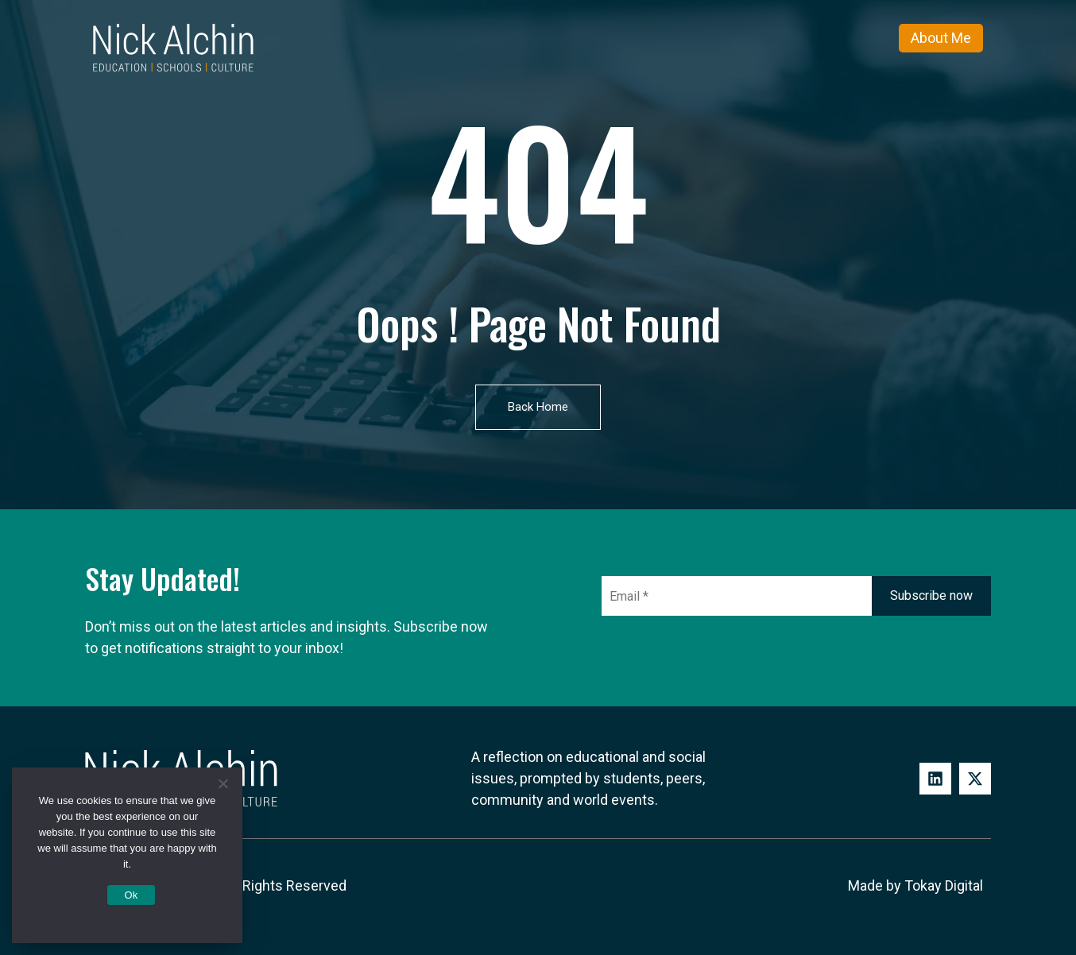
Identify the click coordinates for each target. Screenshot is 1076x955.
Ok (130, 895)
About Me (941, 37)
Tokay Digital (943, 885)
